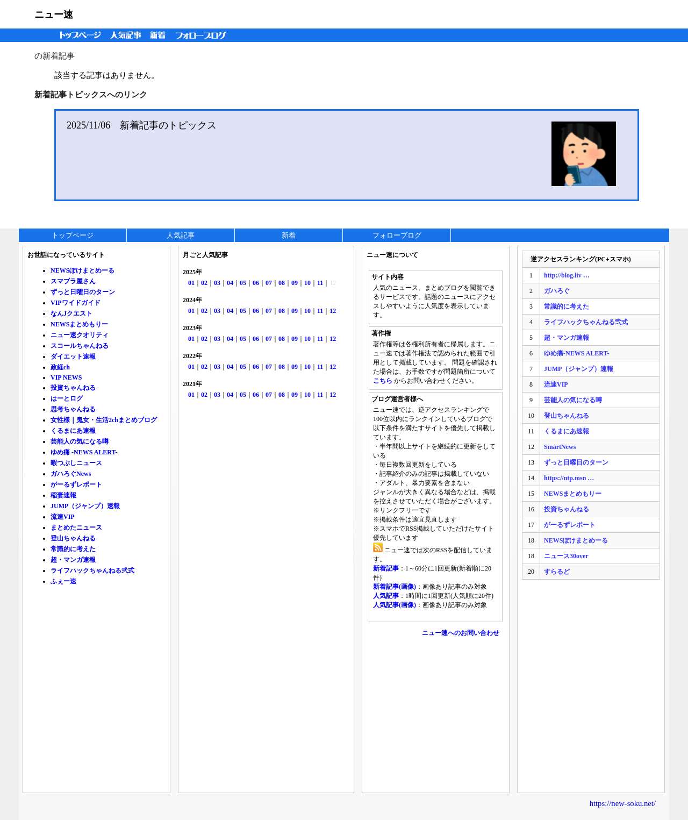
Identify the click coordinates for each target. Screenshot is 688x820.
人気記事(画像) (394, 605)
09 (294, 283)
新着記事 (386, 568)
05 (243, 283)
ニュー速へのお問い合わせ (460, 633)
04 (230, 283)
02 (204, 283)
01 (191, 283)
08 (281, 283)
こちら (382, 380)
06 (256, 283)
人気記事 (127, 35)
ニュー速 (53, 14)
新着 (159, 35)
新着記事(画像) (394, 586)
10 (307, 283)
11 (320, 283)
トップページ (78, 35)
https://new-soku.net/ (623, 803)
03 (217, 283)
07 (269, 283)
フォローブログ (203, 35)
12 (332, 311)
